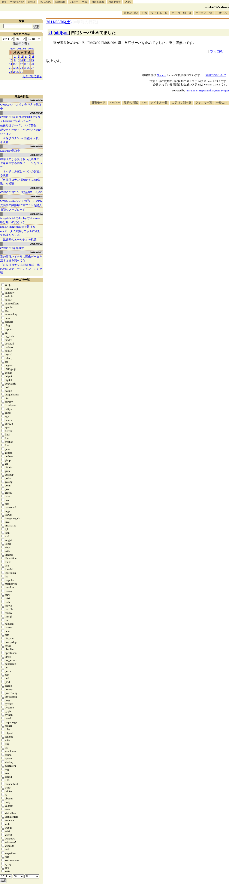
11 (25, 60)
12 (28, 60)
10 (21, 60)
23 (17, 67)
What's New (17, 1)
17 (21, 64)
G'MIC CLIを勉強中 (12, 248)
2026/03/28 (36, 146)
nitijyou (62, 32)
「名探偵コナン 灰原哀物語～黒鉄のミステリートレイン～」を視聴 (21, 268)
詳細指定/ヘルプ (216, 75)
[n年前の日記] (85, 22)
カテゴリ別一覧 (181, 13)
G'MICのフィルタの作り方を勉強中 (20, 106)
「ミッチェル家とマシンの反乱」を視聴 (21, 173)
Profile (31, 1)
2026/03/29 (36, 112)
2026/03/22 (36, 252)
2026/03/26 (36, 187)
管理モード (98, 102)
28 (10, 71)
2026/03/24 (36, 214)
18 (25, 64)
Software (60, 1)
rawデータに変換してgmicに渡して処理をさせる (20, 233)
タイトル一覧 (159, 13)
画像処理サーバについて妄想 (18, 125)
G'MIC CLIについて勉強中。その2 (21, 200)
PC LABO (45, 1)
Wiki (84, 1)
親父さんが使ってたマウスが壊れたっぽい (21, 131)
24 (21, 67)
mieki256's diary (217, 7)
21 (10, 67)
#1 (50, 32)
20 (32, 64)
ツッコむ (217, 51)
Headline (114, 102)
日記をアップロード (12, 209)
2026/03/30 (36, 100)
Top (4, 1)
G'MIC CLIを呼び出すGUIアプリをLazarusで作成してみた (20, 118)
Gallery (74, 1)
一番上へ (221, 102)
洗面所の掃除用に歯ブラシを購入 (21, 205)
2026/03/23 (36, 243)
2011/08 (21, 48)
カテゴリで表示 (32, 76)
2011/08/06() (59, 22)
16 (17, 64)
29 (14, 71)
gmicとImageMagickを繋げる (17, 226)
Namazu (161, 75)
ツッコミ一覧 (203, 13)
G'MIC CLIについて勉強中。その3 (21, 192)
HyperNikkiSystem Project (214, 90)
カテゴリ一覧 (21, 279)
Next (31, 48)
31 (21, 71)
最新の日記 (131, 13)
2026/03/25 (36, 196)
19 (28, 64)
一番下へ (221, 13)
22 (14, 67)
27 (32, 67)
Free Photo (114, 1)
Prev (12, 48)
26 (28, 67)
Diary (128, 1)
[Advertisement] (151, 117)
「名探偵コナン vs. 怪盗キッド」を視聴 (20, 140)
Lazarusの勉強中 (10, 150)
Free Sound (98, 1)
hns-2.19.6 (192, 90)
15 (14, 64)
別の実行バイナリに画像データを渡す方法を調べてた (21, 258)
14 (10, 64)
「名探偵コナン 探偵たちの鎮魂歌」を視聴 (20, 181)
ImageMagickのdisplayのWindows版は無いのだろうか (20, 220)
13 (32, 60)
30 (17, 71)
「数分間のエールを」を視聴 (18, 239)
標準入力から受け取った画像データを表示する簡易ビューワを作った (21, 163)
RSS (144, 13)
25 (25, 67)
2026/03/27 (36, 155)
